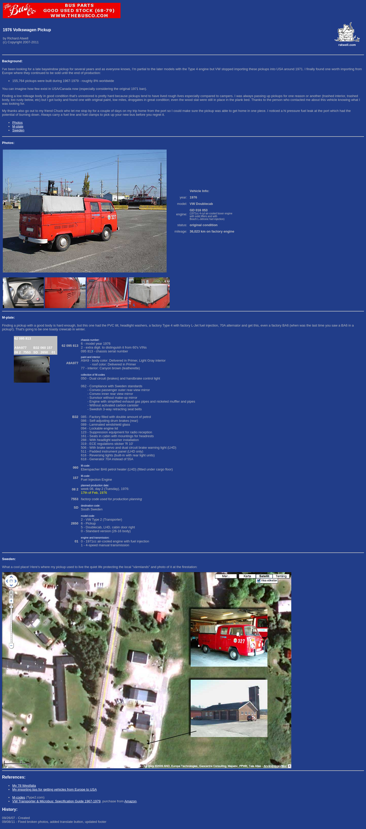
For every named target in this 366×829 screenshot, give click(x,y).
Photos (17, 122)
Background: (12, 61)
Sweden (18, 130)
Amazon (130, 801)
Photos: (8, 143)
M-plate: (8, 317)
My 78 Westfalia (24, 786)
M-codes (18, 797)
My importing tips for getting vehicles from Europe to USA (54, 789)
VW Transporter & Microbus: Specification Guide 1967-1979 (56, 801)
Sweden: (9, 559)
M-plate (17, 126)
